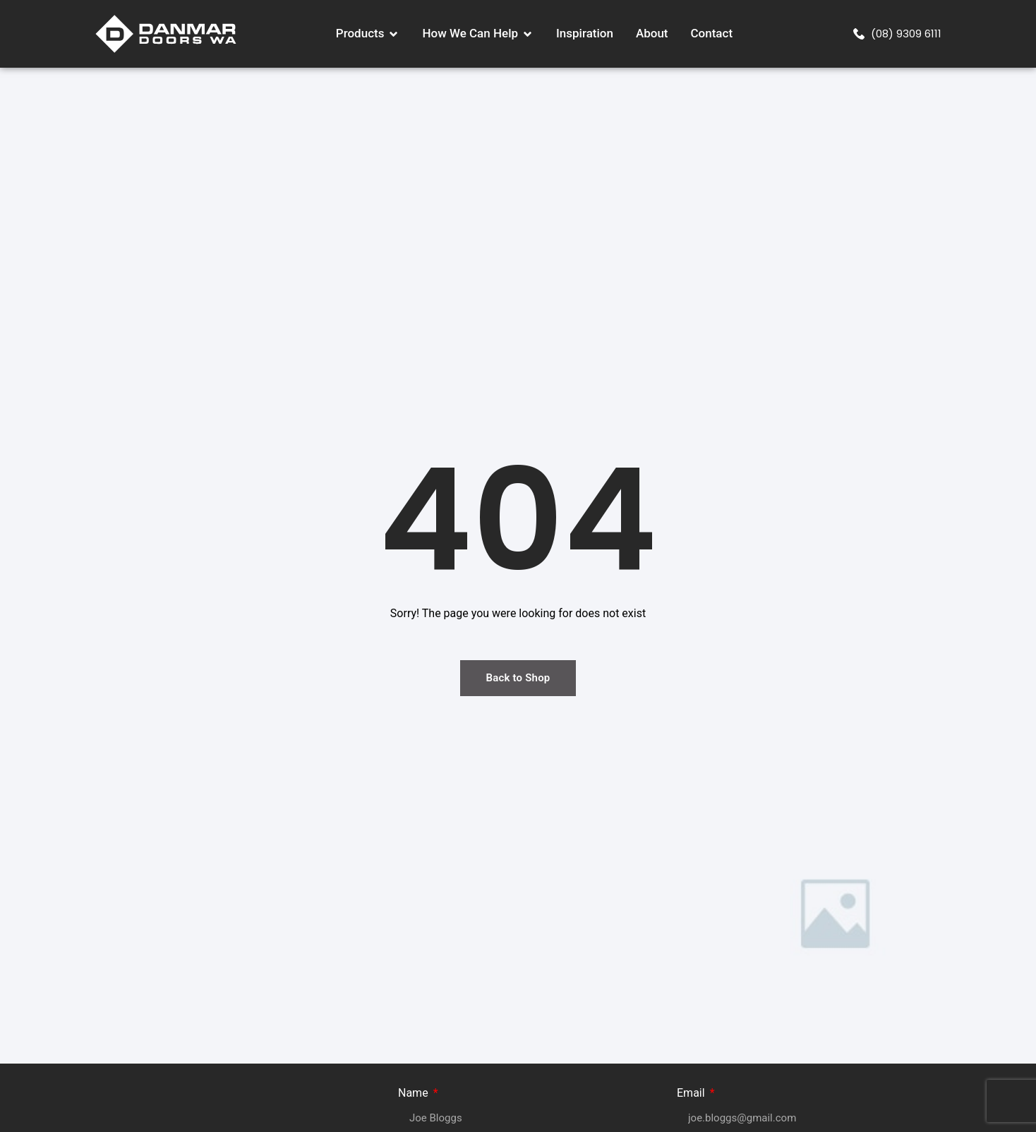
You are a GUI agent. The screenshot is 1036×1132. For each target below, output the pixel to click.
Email (692, 1094)
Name (414, 1094)
